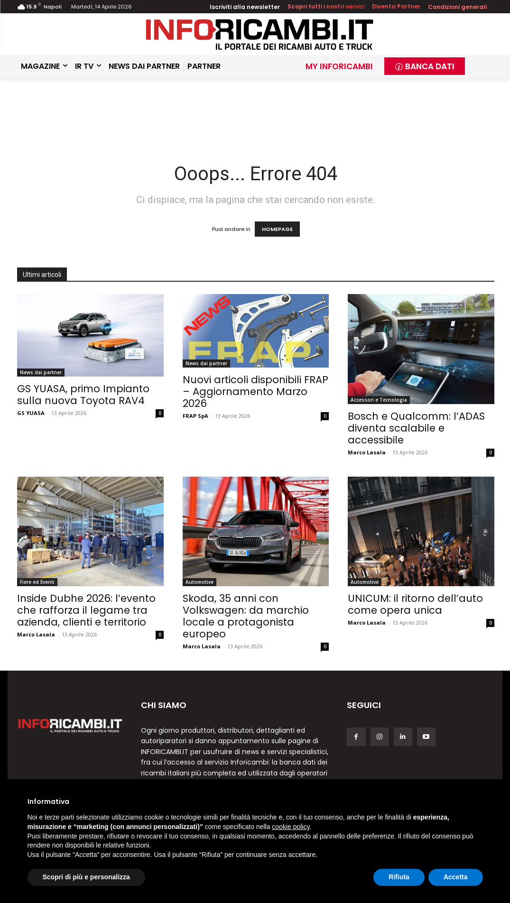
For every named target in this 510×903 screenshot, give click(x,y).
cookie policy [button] (290, 826)
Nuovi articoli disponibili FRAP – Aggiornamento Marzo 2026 (255, 391)
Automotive (199, 582)
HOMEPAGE (277, 229)
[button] (480, 66)
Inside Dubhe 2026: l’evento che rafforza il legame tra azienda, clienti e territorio (86, 610)
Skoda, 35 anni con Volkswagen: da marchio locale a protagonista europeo (246, 616)
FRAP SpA (195, 415)
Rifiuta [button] (399, 877)
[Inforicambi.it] (259, 34)
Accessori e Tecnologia (379, 399)
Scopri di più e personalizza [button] (86, 877)
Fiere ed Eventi (37, 582)
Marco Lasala (367, 452)
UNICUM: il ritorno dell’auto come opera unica (415, 604)
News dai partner (41, 372)
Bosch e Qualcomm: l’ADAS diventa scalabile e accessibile (416, 428)
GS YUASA (31, 412)
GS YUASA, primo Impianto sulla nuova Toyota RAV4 (83, 394)
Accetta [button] (456, 877)
